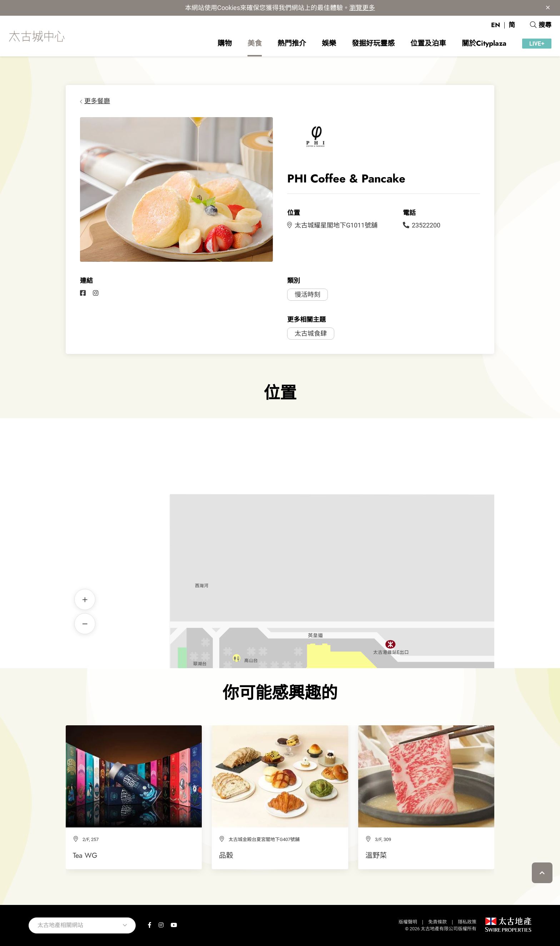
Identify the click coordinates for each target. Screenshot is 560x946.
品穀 (226, 855)
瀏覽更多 (362, 7)
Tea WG (85, 855)
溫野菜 (376, 855)
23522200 (421, 225)
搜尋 (540, 25)
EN (495, 25)
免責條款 (437, 922)
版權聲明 (408, 922)
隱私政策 (467, 922)
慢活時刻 (307, 294)
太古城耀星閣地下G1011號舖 (332, 225)
